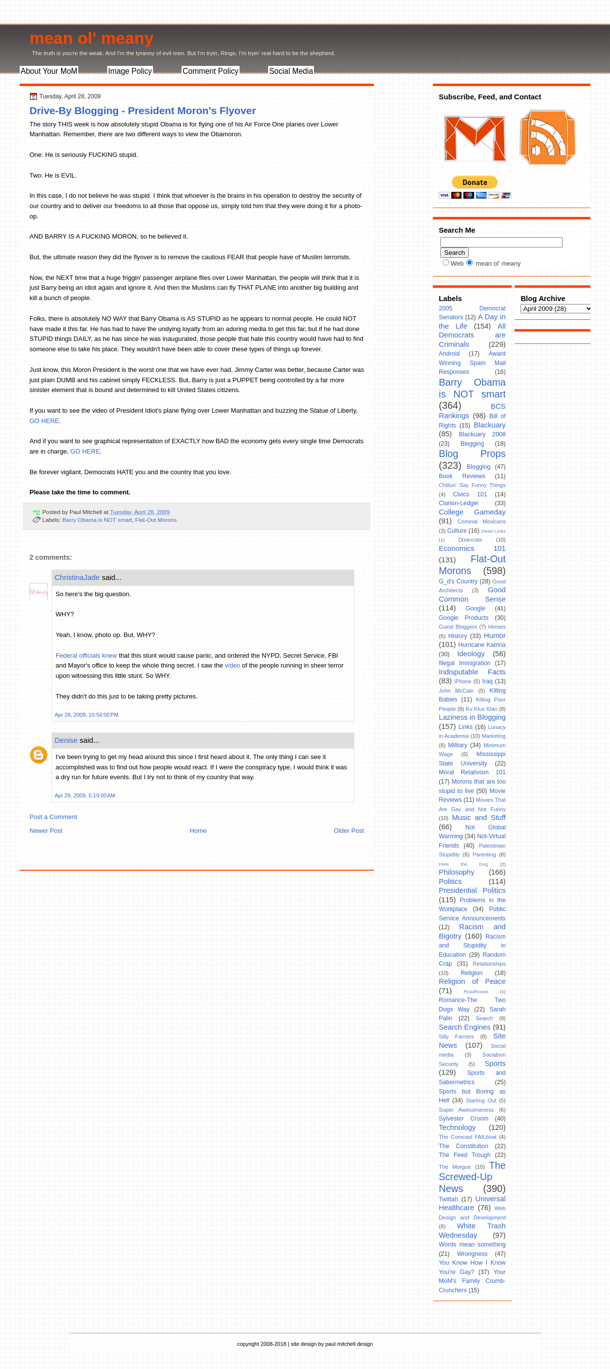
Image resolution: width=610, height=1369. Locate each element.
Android (449, 353)
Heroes (497, 627)
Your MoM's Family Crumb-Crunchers (472, 1281)
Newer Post (46, 830)
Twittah (448, 1199)
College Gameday (472, 512)
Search (484, 1018)
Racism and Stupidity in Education (472, 945)
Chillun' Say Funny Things (472, 485)
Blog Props (472, 453)
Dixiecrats (470, 540)
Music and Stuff (479, 817)
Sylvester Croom (463, 1118)
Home (198, 830)
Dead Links (493, 531)
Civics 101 (470, 494)
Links (465, 727)
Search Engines (464, 1027)
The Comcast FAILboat (467, 1137)
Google (476, 608)
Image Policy (130, 71)
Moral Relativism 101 (472, 772)
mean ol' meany (91, 38)
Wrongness (472, 1253)
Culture (457, 530)
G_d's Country (458, 581)
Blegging (472, 443)
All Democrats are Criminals (472, 335)
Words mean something (472, 1244)
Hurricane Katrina (482, 644)
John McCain (456, 691)
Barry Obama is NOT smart (97, 520)
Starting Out (481, 1100)
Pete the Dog (463, 864)
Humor (495, 635)
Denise (66, 740)
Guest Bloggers (458, 627)
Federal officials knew (86, 655)
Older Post (349, 830)
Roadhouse (476, 991)
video (232, 665)
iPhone (463, 681)
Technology (457, 1127)
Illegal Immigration (464, 663)
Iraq (487, 681)
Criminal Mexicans (482, 521)
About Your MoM (49, 71)
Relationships (489, 964)
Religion (471, 973)
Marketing (494, 736)
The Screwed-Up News (472, 1177)
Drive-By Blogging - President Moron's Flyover (143, 110)
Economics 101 (472, 548)
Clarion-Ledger (459, 503)
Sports (495, 1063)
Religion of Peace (472, 981)
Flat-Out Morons (156, 520)
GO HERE (44, 421)
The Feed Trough (464, 1155)
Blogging (478, 466)
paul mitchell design (349, 1344)
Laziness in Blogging (472, 717)
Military (457, 745)
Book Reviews (462, 476)
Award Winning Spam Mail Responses (472, 362)
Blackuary (490, 425)
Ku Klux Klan (481, 709)
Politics (450, 881)
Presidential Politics (472, 890)
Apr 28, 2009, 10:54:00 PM (87, 715)
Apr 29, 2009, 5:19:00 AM (85, 795)
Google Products (463, 617)
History (457, 636)
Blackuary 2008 (482, 434)
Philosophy (456, 872)
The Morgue (455, 1167)
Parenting (484, 854)
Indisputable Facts (472, 672)
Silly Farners (456, 1036)
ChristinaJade (77, 577)
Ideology (471, 654)
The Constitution (463, 1146)
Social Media (291, 71)
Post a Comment (53, 817)
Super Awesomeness (466, 1110)
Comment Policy (211, 71)
